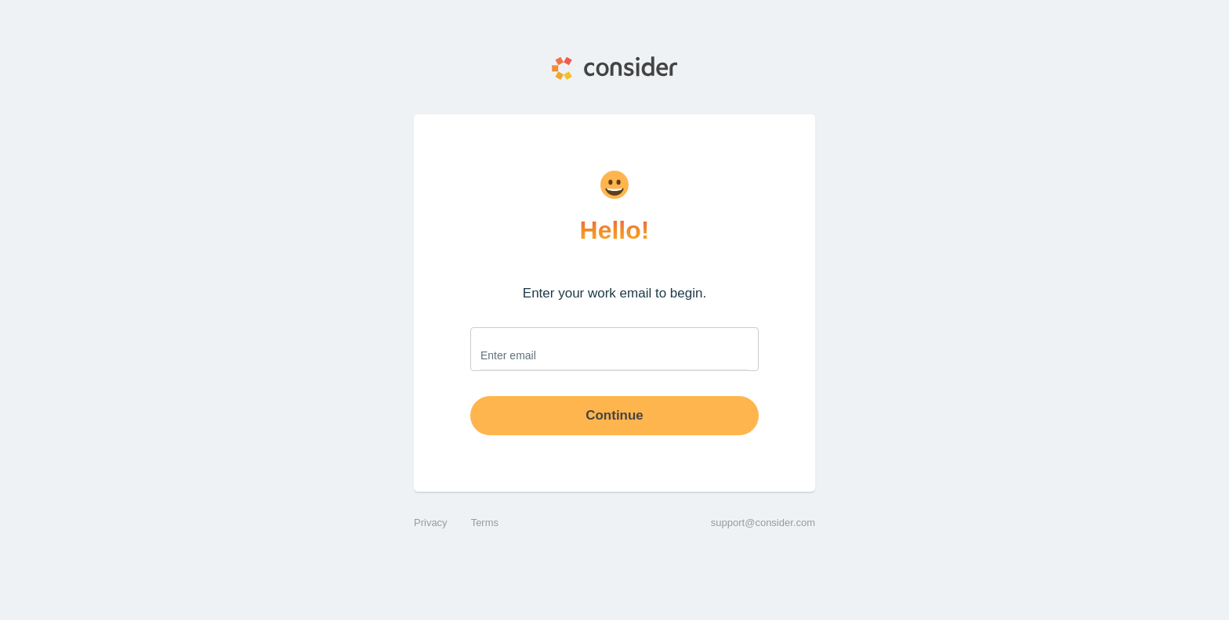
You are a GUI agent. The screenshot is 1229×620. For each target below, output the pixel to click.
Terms (484, 522)
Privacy (431, 522)
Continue (614, 415)
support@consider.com (763, 522)
